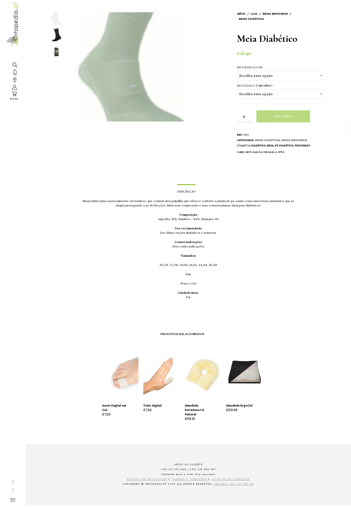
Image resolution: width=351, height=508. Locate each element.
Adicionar (283, 116)
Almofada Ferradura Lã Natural (194, 410)
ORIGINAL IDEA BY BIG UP (234, 484)
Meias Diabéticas (251, 18)
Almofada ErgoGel (239, 405)
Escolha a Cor (250, 67)
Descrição (186, 191)
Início (241, 13)
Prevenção (302, 145)
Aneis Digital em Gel (114, 408)
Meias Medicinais (275, 13)
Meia (270, 145)
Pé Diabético (284, 145)
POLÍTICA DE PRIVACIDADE (147, 479)
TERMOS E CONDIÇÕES (189, 479)
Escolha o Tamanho (255, 86)
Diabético (258, 145)
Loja (254, 13)
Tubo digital (152, 405)
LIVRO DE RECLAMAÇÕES (231, 479)
